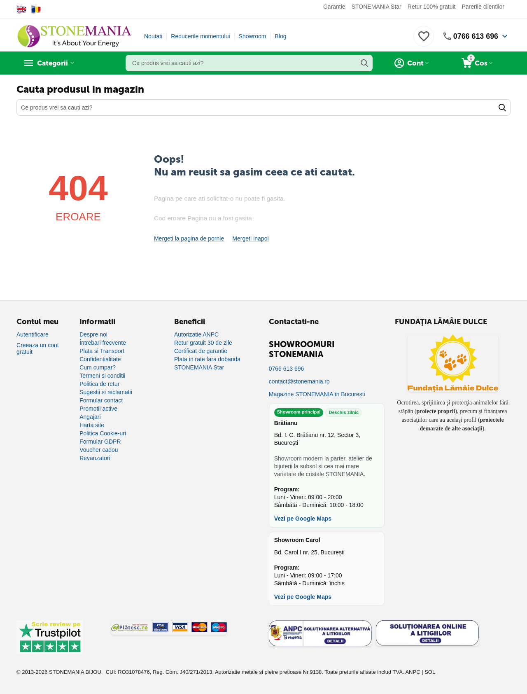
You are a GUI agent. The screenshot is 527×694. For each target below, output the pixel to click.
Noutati (153, 36)
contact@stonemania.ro (299, 381)
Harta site (91, 425)
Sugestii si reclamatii (105, 392)
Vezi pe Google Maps (302, 518)
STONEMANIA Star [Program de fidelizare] (199, 367)
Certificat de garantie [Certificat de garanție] (200, 351)
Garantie (334, 6)
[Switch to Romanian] (36, 9)
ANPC (412, 672)
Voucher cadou (98, 449)
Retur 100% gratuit (432, 6)
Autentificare (32, 334)
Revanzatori (94, 458)
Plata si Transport (101, 351)
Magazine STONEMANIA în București (317, 394)
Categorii (53, 63)
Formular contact (101, 400)
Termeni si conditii (102, 375)
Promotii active (98, 408)
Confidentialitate (100, 359)
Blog (280, 36)
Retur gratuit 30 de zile (203, 342)
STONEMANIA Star (376, 6)
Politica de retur (99, 384)
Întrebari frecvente (102, 342)
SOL (429, 672)
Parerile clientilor (483, 6)
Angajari (89, 417)
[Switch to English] (21, 9)
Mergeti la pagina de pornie (189, 238)
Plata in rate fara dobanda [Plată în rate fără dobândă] (207, 359)
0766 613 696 (475, 36)
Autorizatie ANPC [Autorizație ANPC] (196, 334)
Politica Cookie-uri (102, 433)
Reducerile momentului (200, 36)
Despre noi (93, 334)
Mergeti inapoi (250, 238)
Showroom (252, 36)
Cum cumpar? (97, 367)
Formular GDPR (100, 441)
